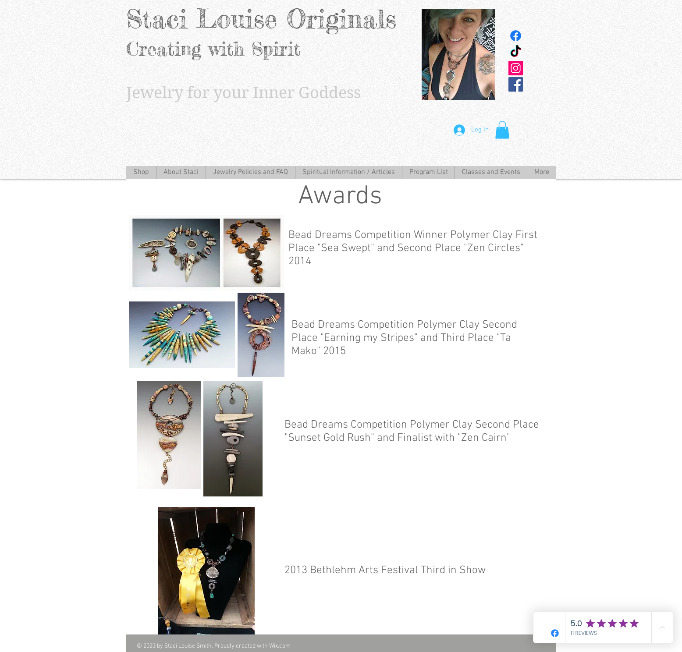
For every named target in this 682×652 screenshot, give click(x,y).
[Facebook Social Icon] (515, 84)
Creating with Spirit (213, 48)
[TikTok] (515, 52)
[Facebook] (515, 35)
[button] (502, 130)
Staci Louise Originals (261, 19)
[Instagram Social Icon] (515, 68)
